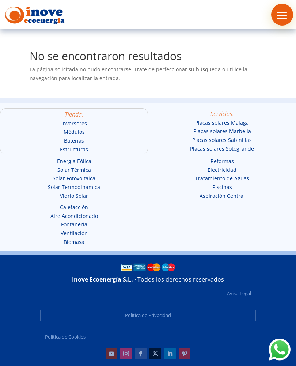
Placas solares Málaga (222, 122)
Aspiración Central (222, 195)
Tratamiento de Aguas (222, 178)
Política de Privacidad (148, 315)
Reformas (222, 161)
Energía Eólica (74, 161)
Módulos (74, 131)
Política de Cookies (65, 336)
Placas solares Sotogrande (222, 148)
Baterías (74, 140)
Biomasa (74, 241)
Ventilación (74, 233)
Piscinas (222, 187)
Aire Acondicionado (74, 215)
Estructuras (74, 149)
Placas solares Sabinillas (222, 139)
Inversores (74, 123)
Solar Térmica (74, 169)
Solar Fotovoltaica (74, 178)
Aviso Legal (239, 293)
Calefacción (74, 207)
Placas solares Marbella (222, 131)
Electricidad (222, 169)
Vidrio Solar (74, 195)
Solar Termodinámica (74, 187)
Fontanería (74, 224)
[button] (282, 15)
